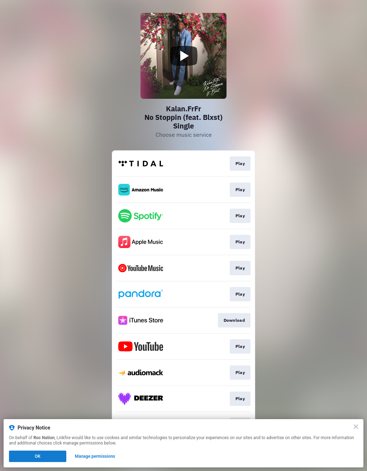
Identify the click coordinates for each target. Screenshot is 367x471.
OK (37, 456)
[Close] (356, 426)
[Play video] (183, 56)
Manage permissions (95, 456)
